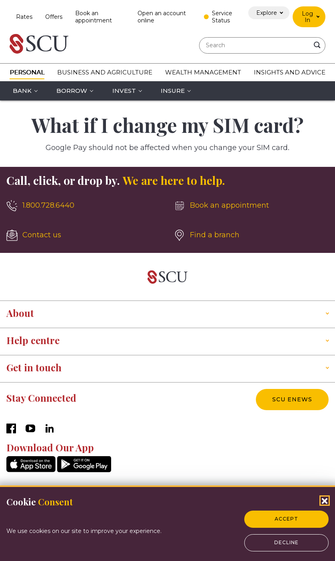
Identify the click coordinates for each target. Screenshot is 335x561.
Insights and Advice (289, 72)
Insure (173, 90)
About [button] (20, 313)
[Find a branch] (251, 235)
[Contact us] (83, 235)
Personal (27, 72)
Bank (22, 90)
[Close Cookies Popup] (325, 501)
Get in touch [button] (34, 367)
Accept (286, 519)
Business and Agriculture (104, 72)
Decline (286, 542)
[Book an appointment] (251, 205)
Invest (124, 90)
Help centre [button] (33, 340)
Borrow (71, 90)
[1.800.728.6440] (83, 205)
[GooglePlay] (84, 470)
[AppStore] (31, 470)
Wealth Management (203, 72)
